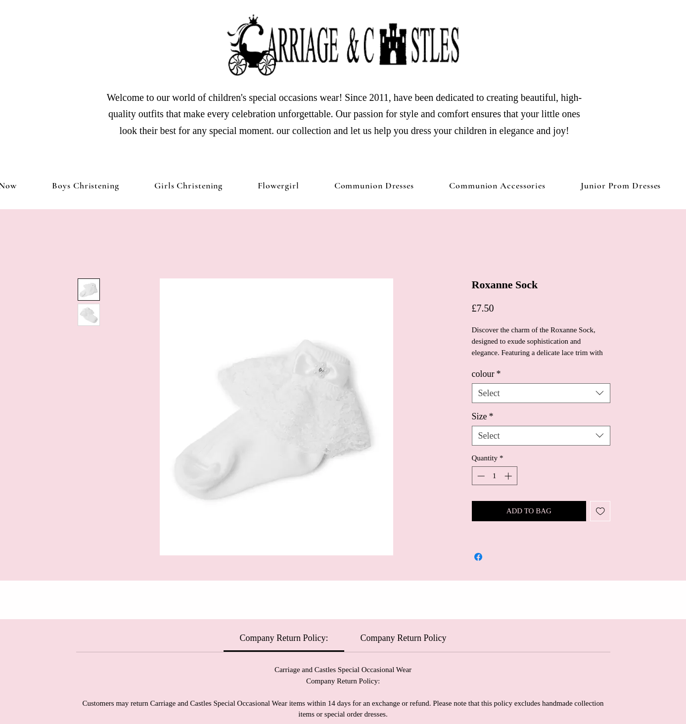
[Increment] (509, 476)
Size (483, 416)
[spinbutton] (494, 476)
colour (486, 374)
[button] (188, 185)
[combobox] (541, 393)
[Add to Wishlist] (600, 511)
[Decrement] (480, 476)
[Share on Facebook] (478, 557)
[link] (284, 638)
